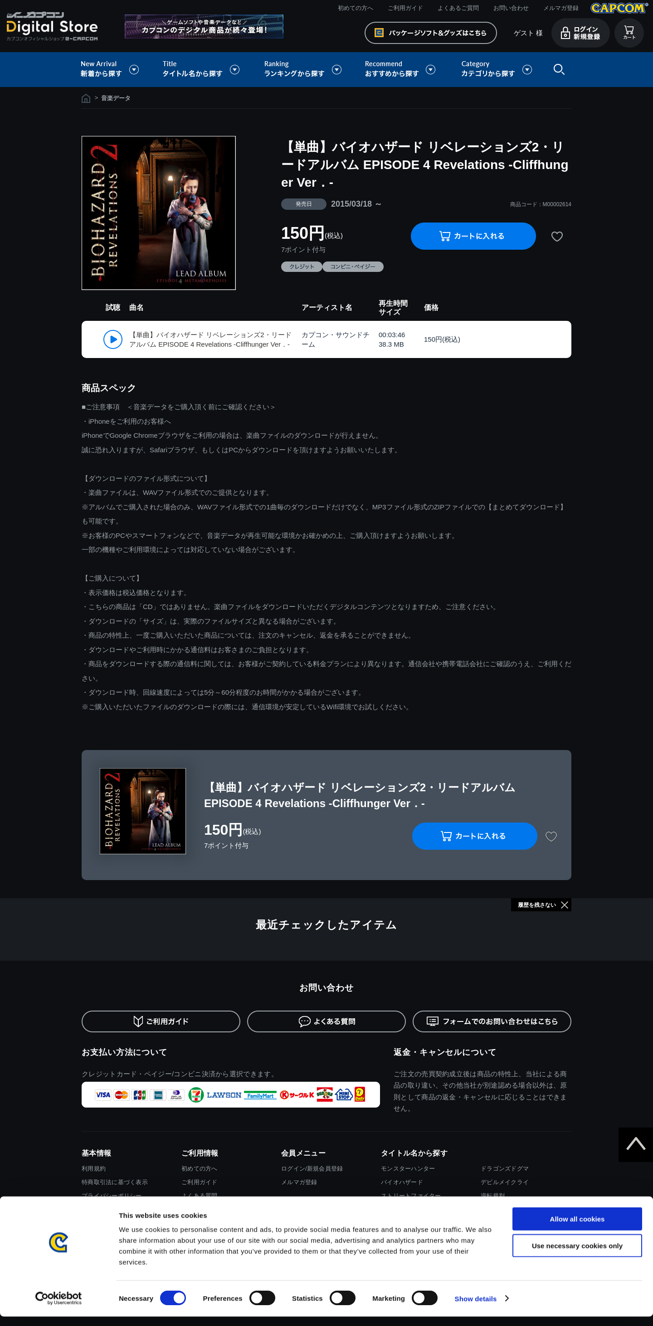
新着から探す (116, 69)
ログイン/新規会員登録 (312, 1168)
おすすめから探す (402, 69)
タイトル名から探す (202, 69)
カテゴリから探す (496, 69)
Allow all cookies (577, 1228)
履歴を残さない (537, 905)
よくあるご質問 (458, 8)
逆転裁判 (493, 1195)
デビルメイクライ (505, 1182)
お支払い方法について (124, 1052)
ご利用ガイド (405, 8)
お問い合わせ (511, 8)
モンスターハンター (408, 1168)
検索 (557, 69)
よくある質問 (199, 1195)
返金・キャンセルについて (445, 1052)
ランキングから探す (304, 69)
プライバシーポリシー (112, 1195)
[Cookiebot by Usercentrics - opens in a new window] (58, 1308)
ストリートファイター (411, 1195)
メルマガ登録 (561, 8)
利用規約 (94, 1168)
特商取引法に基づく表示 (115, 1182)
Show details (476, 1308)
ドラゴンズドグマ (505, 1168)
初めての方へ (355, 8)
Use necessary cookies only (577, 1255)
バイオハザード (402, 1182)
